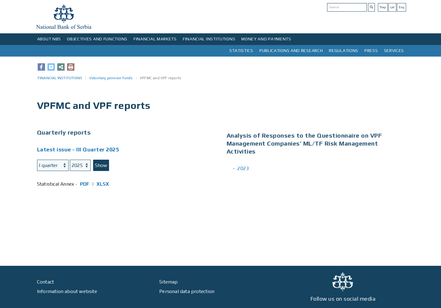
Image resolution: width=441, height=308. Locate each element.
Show (101, 165)
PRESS (371, 50)
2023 (243, 168)
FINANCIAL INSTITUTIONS (209, 38)
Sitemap (168, 282)
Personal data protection (186, 291)
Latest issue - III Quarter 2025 (78, 149)
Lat (392, 7)
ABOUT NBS (49, 38)
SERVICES (394, 50)
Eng (401, 7)
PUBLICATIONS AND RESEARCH (291, 50)
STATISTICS (241, 50)
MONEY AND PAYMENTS (266, 38)
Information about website (67, 291)
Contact (45, 282)
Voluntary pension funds (111, 78)
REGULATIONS (343, 50)
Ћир (383, 7)
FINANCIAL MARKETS (155, 38)
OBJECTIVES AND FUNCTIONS (97, 38)
